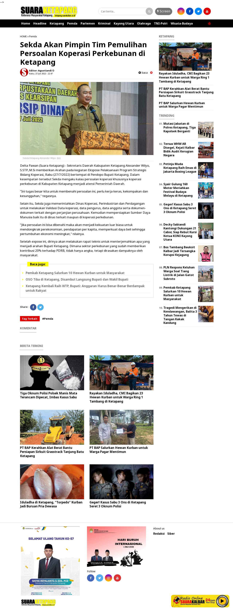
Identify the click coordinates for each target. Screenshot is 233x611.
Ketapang (57, 23)
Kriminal (104, 23)
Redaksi (159, 534)
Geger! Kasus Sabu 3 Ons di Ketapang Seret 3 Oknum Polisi (118, 504)
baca (143, 72)
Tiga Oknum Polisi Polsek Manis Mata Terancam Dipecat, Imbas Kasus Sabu (48, 395)
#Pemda (47, 318)
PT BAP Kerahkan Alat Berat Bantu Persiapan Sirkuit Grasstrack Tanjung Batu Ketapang (52, 452)
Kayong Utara (124, 23)
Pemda (72, 23)
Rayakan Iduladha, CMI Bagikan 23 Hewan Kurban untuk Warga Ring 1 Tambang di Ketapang (116, 397)
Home (25, 23)
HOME (23, 36)
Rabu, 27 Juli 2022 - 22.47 (41, 73)
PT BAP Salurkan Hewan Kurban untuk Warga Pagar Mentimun (119, 450)
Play (222, 601)
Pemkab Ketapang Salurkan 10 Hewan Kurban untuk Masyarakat (75, 273)
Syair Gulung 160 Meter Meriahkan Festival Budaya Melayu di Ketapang (178, 189)
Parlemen (88, 23)
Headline (39, 23)
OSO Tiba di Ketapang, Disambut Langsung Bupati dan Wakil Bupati (77, 279)
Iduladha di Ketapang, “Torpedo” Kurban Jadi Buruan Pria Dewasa (51, 504)
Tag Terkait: (30, 318)
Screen (163, 11)
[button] (209, 22)
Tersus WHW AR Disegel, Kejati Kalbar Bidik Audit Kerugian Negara (179, 149)
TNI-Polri (160, 23)
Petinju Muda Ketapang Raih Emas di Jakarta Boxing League (180, 168)
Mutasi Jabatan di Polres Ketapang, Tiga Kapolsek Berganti (179, 127)
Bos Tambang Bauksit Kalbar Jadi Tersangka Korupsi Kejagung (179, 251)
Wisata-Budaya (182, 23)
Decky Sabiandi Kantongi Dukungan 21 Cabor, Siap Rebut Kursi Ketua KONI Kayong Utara (180, 232)
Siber (171, 534)
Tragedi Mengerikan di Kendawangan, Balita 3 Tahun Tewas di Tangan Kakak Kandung (180, 315)
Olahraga (144, 23)
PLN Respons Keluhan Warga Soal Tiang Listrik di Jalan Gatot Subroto (179, 273)
